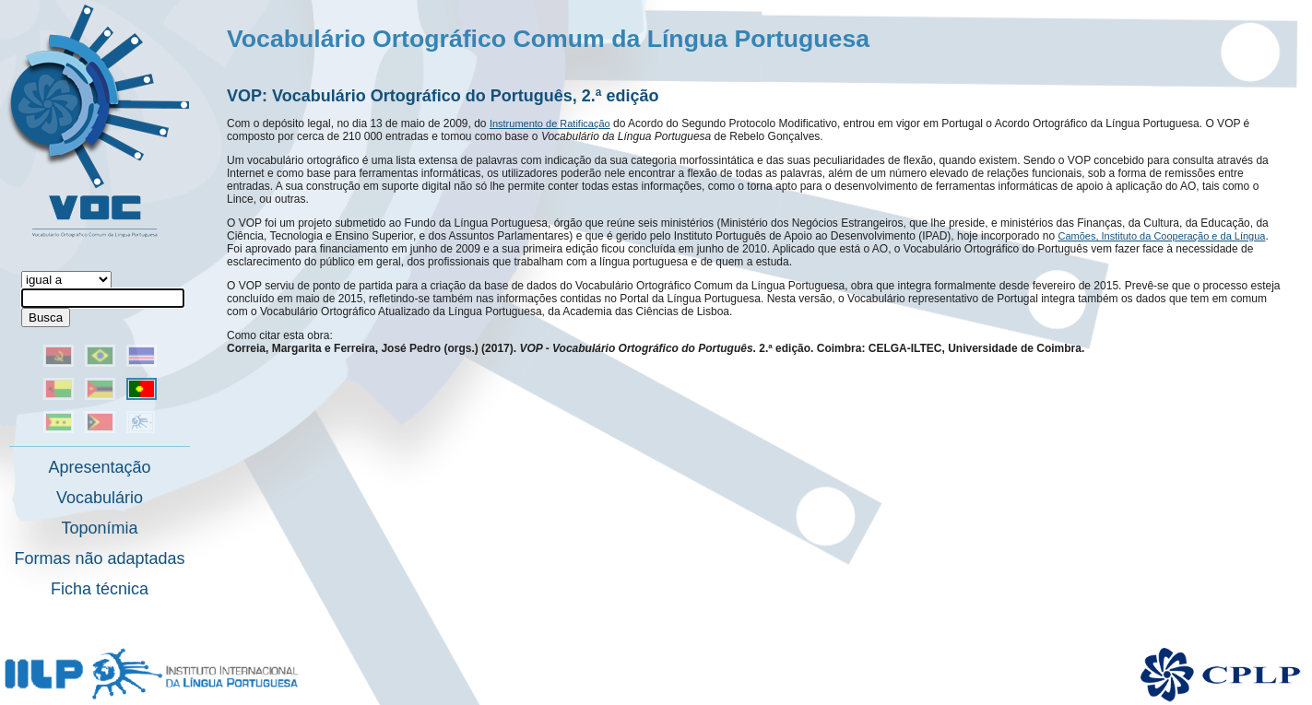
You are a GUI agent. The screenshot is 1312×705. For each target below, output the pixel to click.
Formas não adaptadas (99, 558)
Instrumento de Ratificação (550, 123)
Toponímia (99, 528)
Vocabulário (99, 497)
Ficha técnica (99, 589)
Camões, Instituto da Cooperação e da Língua (1161, 235)
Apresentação (99, 467)
